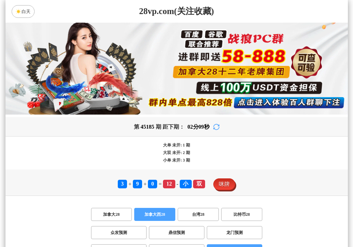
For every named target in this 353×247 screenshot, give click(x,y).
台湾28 (198, 214)
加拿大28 (111, 214)
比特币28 (242, 214)
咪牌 (224, 184)
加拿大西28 (154, 214)
